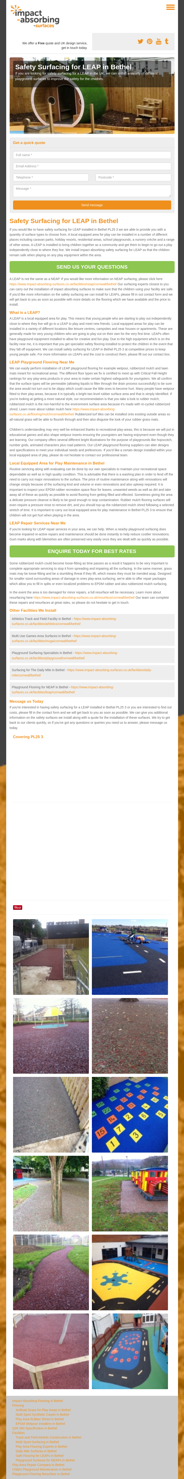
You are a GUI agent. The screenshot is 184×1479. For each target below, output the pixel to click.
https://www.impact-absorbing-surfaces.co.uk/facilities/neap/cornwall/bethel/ (63, 284)
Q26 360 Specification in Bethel (34, 1428)
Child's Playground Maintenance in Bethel (42, 1469)
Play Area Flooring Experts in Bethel (41, 1446)
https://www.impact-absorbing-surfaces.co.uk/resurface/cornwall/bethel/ (84, 597)
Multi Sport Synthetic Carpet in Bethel (42, 1414)
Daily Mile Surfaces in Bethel (36, 1451)
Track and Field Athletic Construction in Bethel (48, 1437)
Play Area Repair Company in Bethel (38, 1465)
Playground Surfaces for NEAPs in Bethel (45, 1460)
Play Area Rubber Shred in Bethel (40, 1419)
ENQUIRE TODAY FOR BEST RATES (92, 551)
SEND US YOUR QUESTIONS (91, 267)
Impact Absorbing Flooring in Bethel (37, 1401)
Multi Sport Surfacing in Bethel (37, 1442)
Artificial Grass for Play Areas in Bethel (43, 1410)
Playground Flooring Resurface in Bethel (41, 1474)
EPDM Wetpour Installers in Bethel (40, 1424)
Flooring (18, 1405)
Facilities (18, 1433)
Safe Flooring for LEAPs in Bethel (40, 1456)
